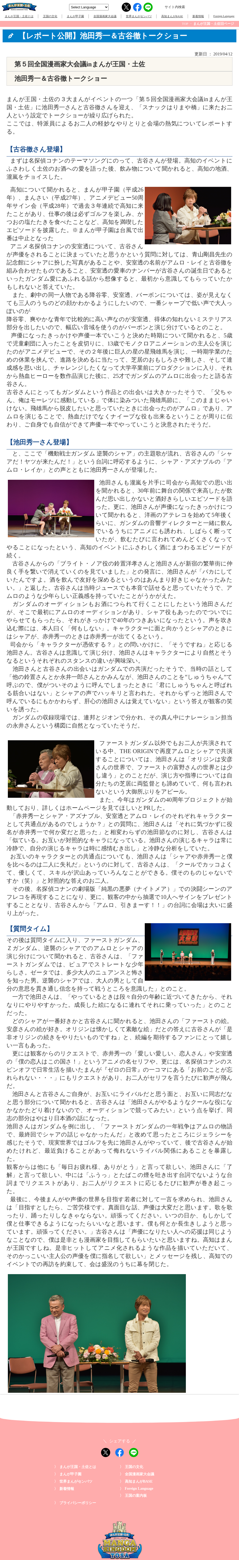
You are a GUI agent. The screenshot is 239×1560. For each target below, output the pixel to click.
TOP (185, 24)
